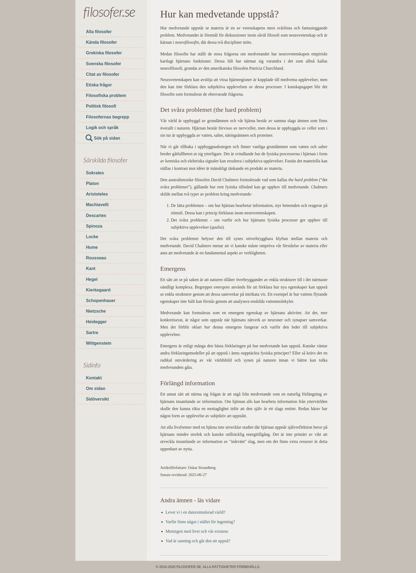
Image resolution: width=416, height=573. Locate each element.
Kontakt (94, 378)
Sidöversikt (97, 399)
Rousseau (96, 258)
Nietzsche (96, 311)
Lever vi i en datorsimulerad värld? (195, 512)
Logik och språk (102, 127)
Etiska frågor (99, 85)
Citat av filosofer (102, 74)
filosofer (102, 11)
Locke (92, 236)
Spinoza (94, 226)
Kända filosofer (101, 42)
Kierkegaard (98, 290)
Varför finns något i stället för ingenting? (200, 521)
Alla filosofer (99, 31)
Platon (92, 183)
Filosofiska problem (106, 95)
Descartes (96, 215)
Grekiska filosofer (104, 53)
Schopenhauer (100, 300)
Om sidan (95, 388)
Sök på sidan (107, 138)
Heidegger (96, 321)
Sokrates (95, 173)
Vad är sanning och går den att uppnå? (198, 541)
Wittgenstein (98, 343)
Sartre (92, 332)
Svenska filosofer (103, 63)
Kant (91, 268)
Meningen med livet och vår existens (197, 531)
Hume (92, 247)
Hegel (92, 279)
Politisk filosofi (101, 106)
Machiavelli (97, 204)
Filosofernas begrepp (107, 117)
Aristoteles (97, 194)
